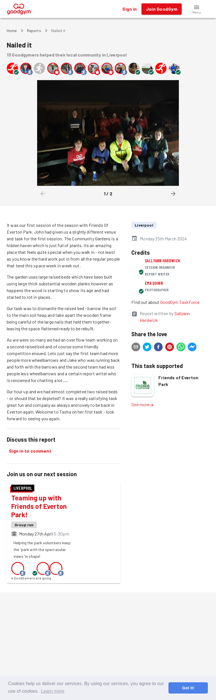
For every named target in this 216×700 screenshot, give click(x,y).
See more (142, 404)
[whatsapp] (180, 347)
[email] (135, 347)
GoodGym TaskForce (180, 302)
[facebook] (158, 347)
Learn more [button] (52, 691)
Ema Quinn (154, 283)
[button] (196, 9)
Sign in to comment (30, 451)
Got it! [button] (188, 688)
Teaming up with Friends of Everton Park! (39, 506)
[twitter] (147, 347)
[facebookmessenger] (192, 347)
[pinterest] (169, 347)
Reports (34, 30)
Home (12, 30)
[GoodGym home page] (19, 8)
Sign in (129, 9)
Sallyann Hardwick (162, 260)
